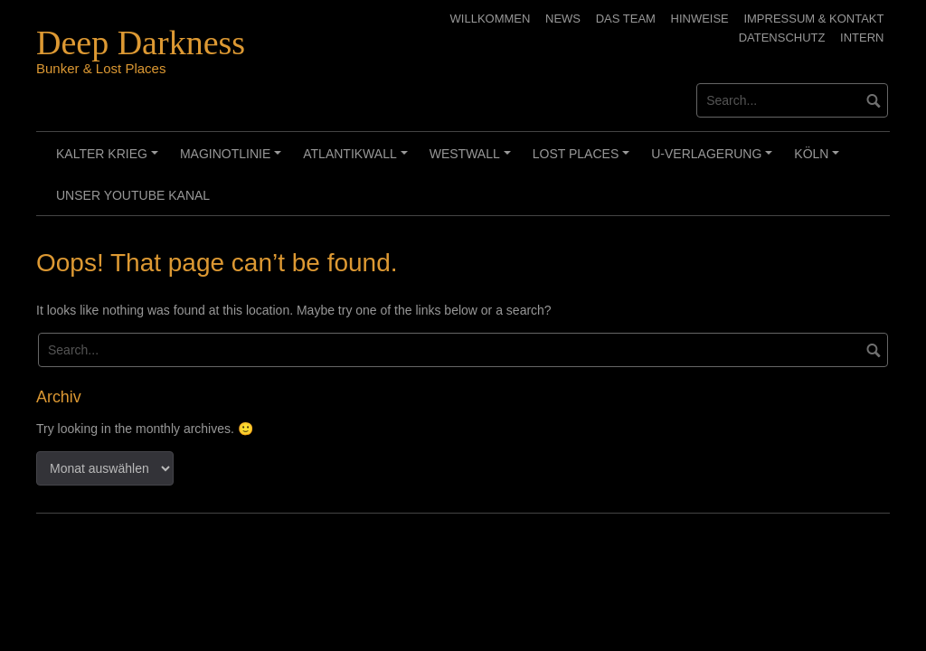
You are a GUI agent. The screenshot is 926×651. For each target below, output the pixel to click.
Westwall (473, 160)
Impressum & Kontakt (813, 18)
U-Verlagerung (714, 160)
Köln (819, 160)
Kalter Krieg (110, 160)
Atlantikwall (357, 160)
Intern (861, 37)
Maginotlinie (233, 160)
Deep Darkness (140, 42)
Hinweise (700, 18)
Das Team (626, 18)
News (563, 18)
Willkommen (490, 18)
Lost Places (584, 160)
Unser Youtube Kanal (133, 195)
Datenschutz (782, 37)
